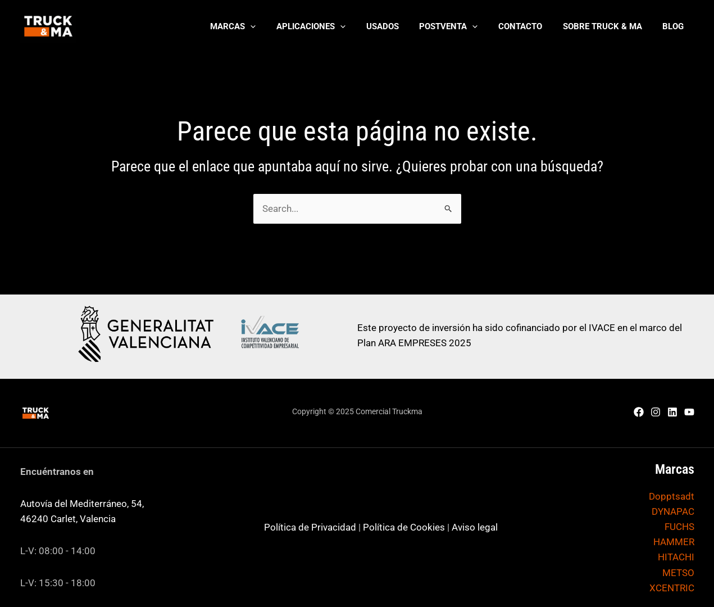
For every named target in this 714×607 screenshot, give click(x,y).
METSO (678, 572)
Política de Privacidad (310, 527)
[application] (275, 26)
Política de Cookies (404, 527)
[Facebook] (639, 412)
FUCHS (679, 526)
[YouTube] (689, 412)
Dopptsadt (671, 496)
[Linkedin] (672, 412)
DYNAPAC (673, 511)
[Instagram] (656, 412)
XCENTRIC (671, 588)
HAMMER (673, 541)
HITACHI (676, 557)
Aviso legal (475, 527)
